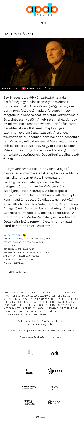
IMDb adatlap (15, 272)
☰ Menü (42, 23)
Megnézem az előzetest (38, 88)
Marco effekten (12, 235)
